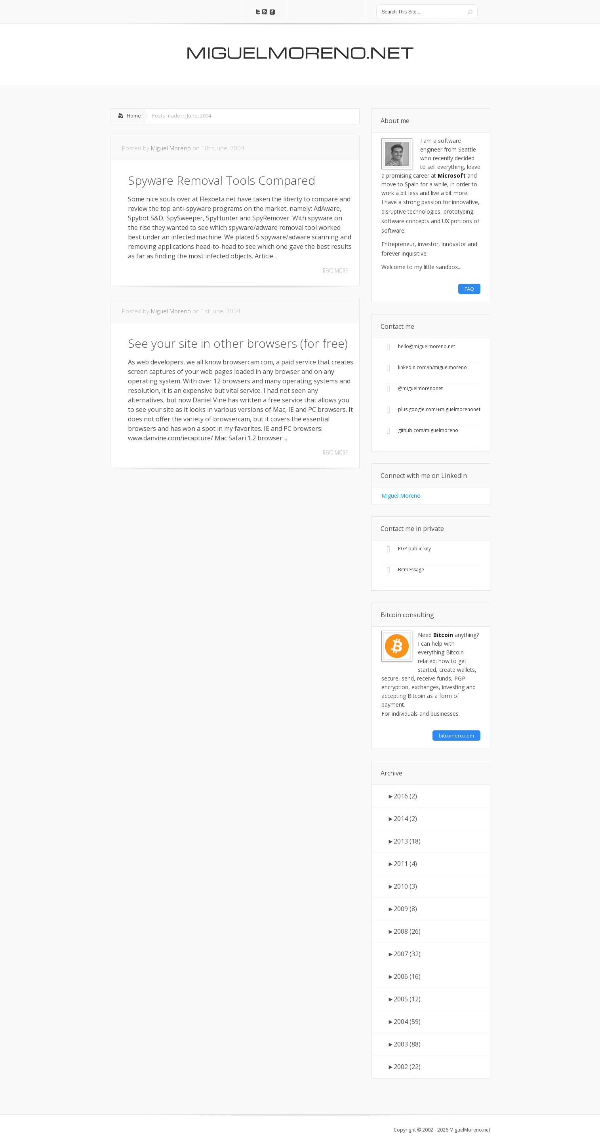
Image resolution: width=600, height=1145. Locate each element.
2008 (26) (404, 931)
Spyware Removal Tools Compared (221, 180)
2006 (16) (404, 976)
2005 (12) (404, 999)
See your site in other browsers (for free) (238, 343)
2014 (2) (402, 818)
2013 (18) (404, 841)
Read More (335, 270)
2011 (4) (402, 863)
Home (134, 115)
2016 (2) (402, 796)
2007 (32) (404, 954)
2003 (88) (404, 1044)
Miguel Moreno (171, 148)
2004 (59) (404, 1021)
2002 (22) (404, 1066)
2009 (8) (402, 908)
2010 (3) (402, 886)
